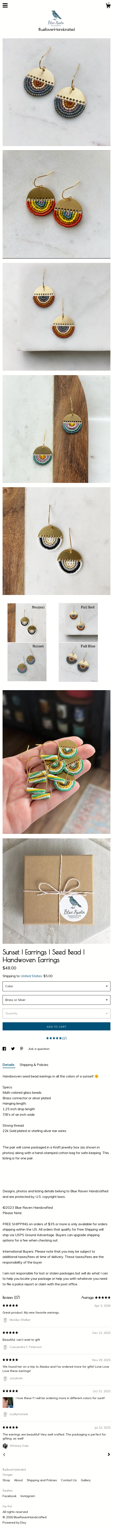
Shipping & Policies (34, 1064)
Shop (7, 1480)
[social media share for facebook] (5, 1049)
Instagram (28, 1496)
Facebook (10, 1496)
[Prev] (4, 1455)
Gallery (86, 1480)
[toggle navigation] (5, 5)
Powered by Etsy (14, 1522)
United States (31, 976)
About (19, 1480)
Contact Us (69, 1480)
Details (9, 1064)
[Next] (108, 1455)
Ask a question (38, 1049)
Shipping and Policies (42, 1480)
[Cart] (108, 6)
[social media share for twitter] (13, 1049)
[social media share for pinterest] (22, 1049)
